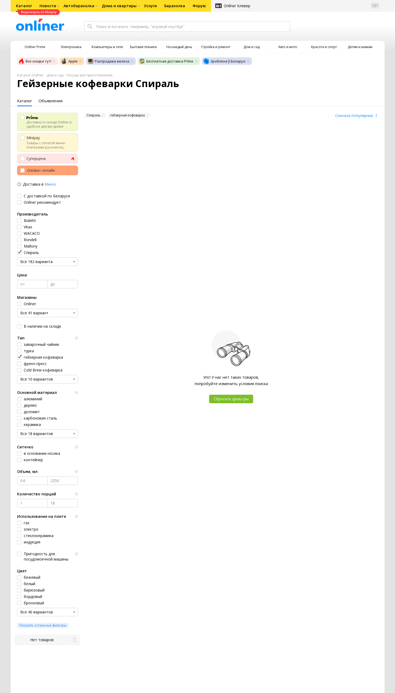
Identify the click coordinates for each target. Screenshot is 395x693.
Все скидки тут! (34, 61)
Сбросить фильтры (231, 398)
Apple (69, 61)
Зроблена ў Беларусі (224, 61)
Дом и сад (55, 75)
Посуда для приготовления (89, 75)
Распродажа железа (108, 61)
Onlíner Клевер (237, 5)
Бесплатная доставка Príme (166, 61)
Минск (50, 184)
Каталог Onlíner (30, 75)
